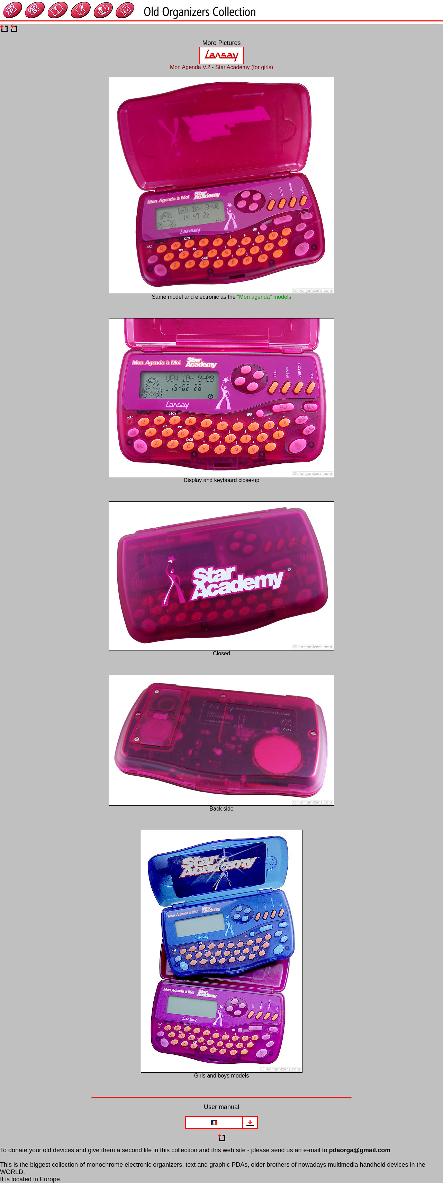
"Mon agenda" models (264, 297)
